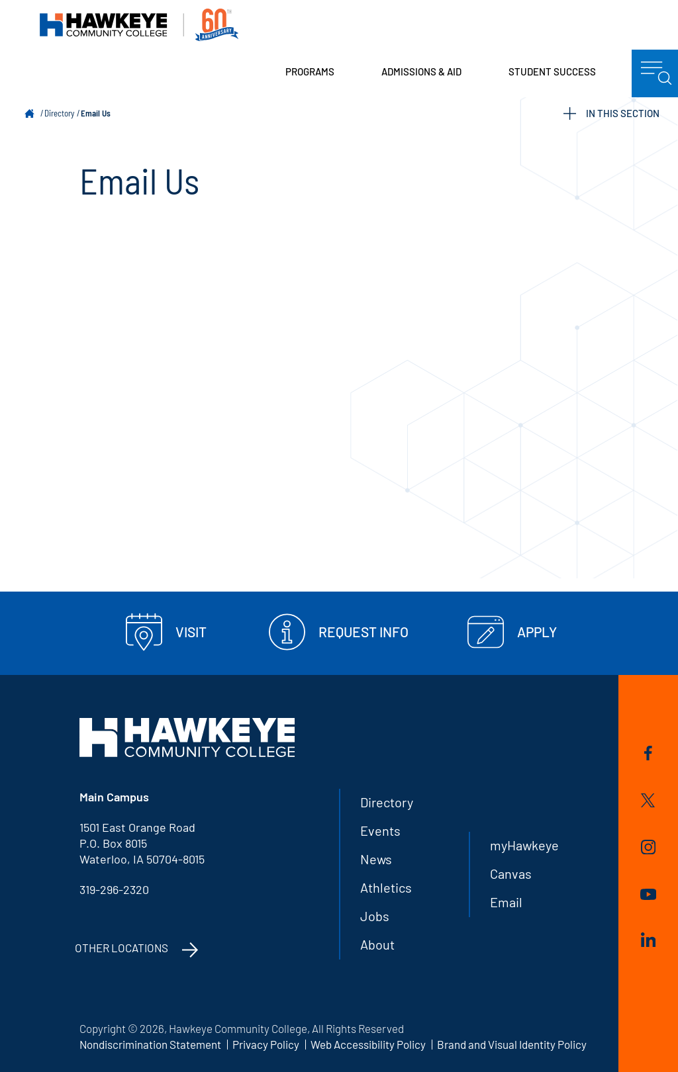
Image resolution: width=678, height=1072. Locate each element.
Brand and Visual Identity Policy (512, 1044)
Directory (59, 113)
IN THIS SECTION (611, 113)
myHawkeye (524, 845)
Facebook (648, 753)
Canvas (511, 873)
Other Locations (121, 947)
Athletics (386, 887)
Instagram (648, 847)
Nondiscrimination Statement (150, 1044)
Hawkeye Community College (139, 25)
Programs (309, 71)
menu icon (656, 73)
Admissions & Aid (421, 71)
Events (380, 830)
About (377, 944)
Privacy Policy (265, 1044)
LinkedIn (648, 939)
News (376, 859)
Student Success (552, 71)
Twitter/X (648, 800)
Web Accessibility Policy (368, 1044)
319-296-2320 (114, 889)
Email (506, 902)
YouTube (648, 894)
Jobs (374, 916)
